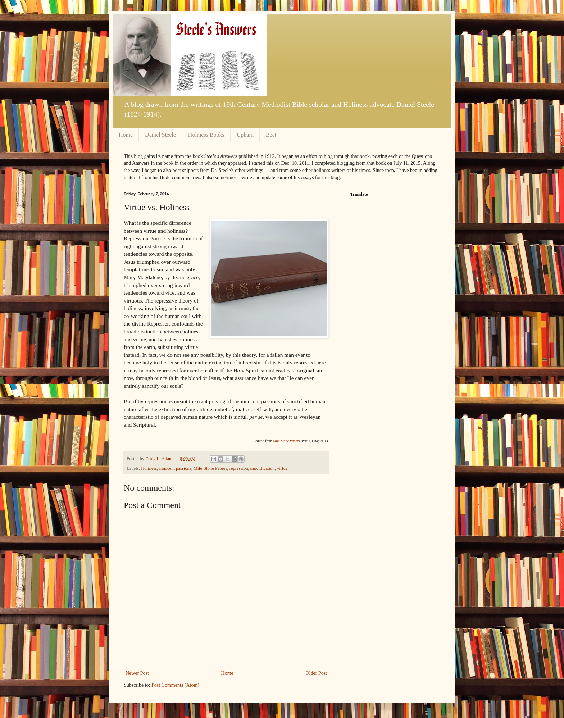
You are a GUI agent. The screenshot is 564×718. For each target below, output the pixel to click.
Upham (245, 135)
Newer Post (137, 673)
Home (126, 135)
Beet (271, 135)
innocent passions (175, 468)
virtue (282, 468)
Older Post (316, 673)
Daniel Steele (160, 135)
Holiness (149, 468)
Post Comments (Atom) (175, 685)
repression (238, 468)
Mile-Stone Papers (210, 468)
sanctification (262, 468)
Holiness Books (206, 135)
